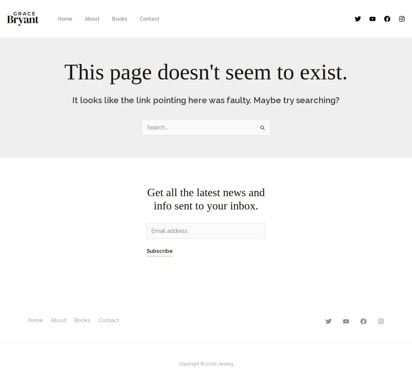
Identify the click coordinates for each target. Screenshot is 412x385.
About (88, 19)
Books (112, 19)
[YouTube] (372, 19)
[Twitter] (358, 19)
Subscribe (160, 251)
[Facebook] (387, 19)
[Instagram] (402, 19)
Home (64, 19)
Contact (139, 19)
